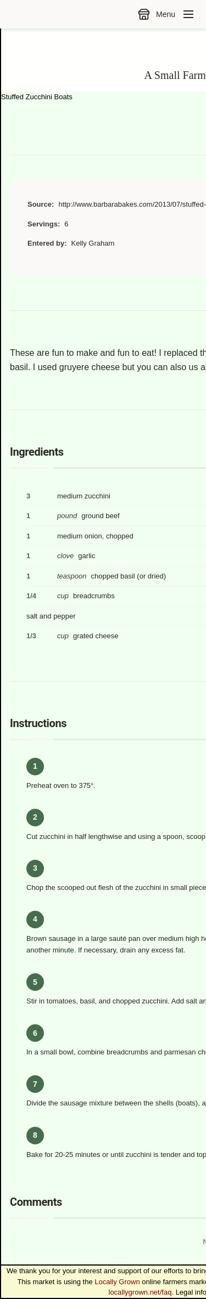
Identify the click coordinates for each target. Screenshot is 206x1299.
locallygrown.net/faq (140, 1292)
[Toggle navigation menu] (188, 14)
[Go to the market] (144, 14)
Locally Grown (117, 1282)
